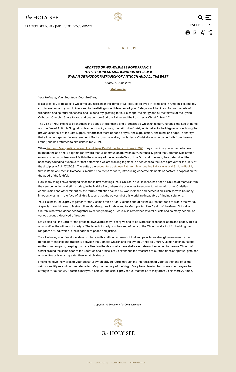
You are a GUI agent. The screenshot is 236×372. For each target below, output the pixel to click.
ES (115, 48)
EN (108, 48)
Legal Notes (101, 362)
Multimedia (118, 89)
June (67, 26)
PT (135, 48)
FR (122, 48)
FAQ (89, 362)
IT (128, 48)
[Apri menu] (208, 17)
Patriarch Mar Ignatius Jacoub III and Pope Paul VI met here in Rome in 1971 (94, 148)
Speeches (47, 26)
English (198, 26)
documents (82, 26)
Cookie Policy (119, 362)
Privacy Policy (137, 362)
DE (101, 48)
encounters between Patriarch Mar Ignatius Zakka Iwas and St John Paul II (144, 166)
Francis (31, 26)
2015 (59, 26)
